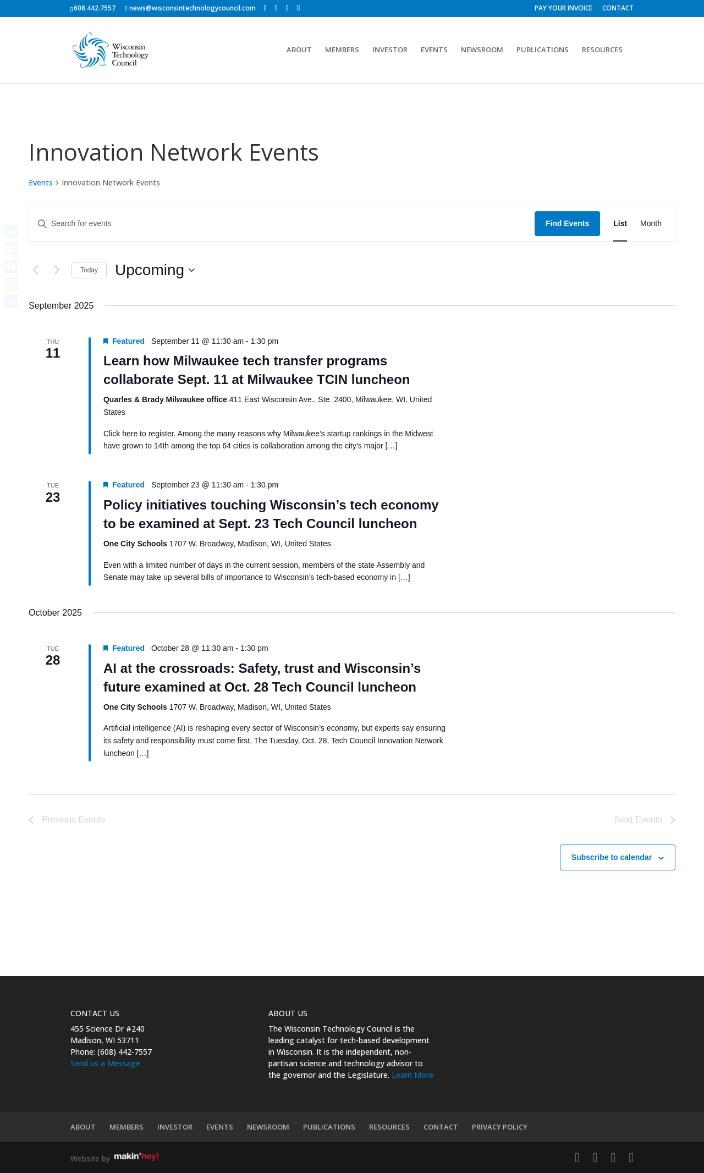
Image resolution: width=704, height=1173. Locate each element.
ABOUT (299, 50)
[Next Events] (56, 270)
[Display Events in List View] (620, 223)
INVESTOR (390, 50)
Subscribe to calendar (611, 857)
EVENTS (434, 50)
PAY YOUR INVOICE (563, 9)
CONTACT (618, 9)
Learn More (412, 1075)
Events (41, 182)
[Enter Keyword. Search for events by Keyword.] (282, 223)
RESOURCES (602, 50)
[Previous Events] (35, 270)
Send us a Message (105, 1063)
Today (89, 270)
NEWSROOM (482, 50)
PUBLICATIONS (542, 50)
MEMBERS (342, 50)
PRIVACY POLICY (499, 1127)
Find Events (567, 223)
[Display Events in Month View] (651, 223)
